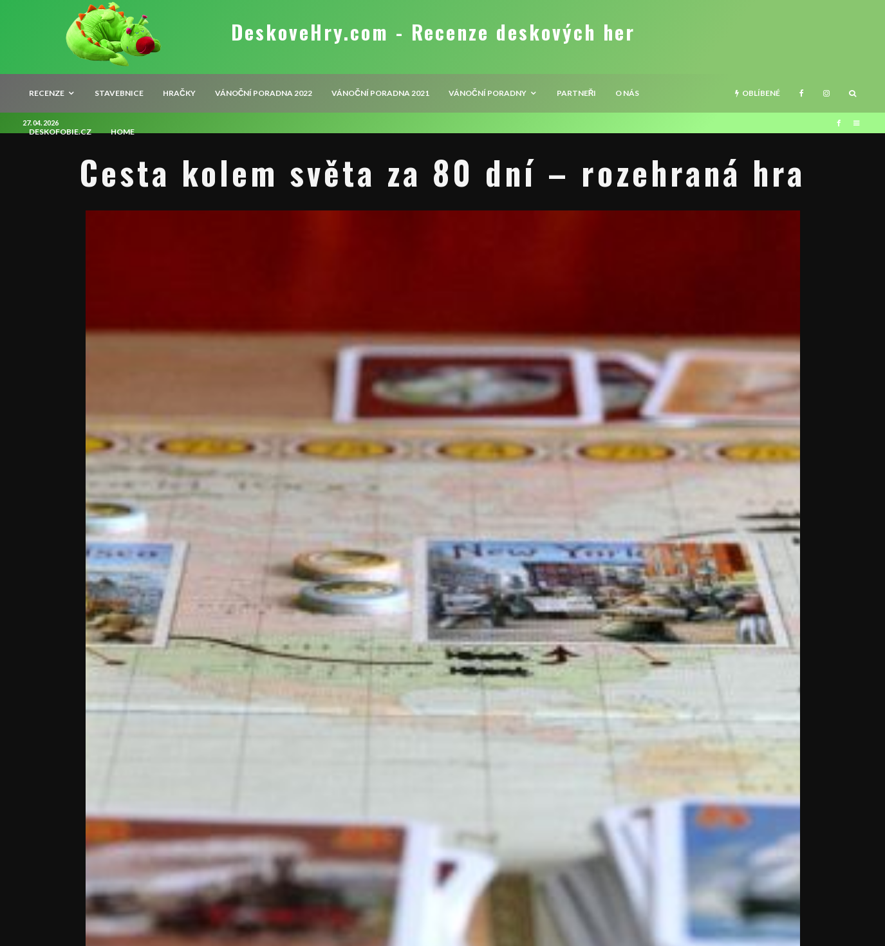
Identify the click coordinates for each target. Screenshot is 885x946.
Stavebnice (119, 93)
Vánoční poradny (487, 93)
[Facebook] (802, 93)
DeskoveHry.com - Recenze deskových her (433, 32)
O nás (627, 93)
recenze (46, 93)
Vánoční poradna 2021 (380, 93)
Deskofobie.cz (60, 131)
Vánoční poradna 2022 (264, 93)
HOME (123, 131)
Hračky (179, 93)
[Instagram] (826, 93)
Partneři (577, 93)
